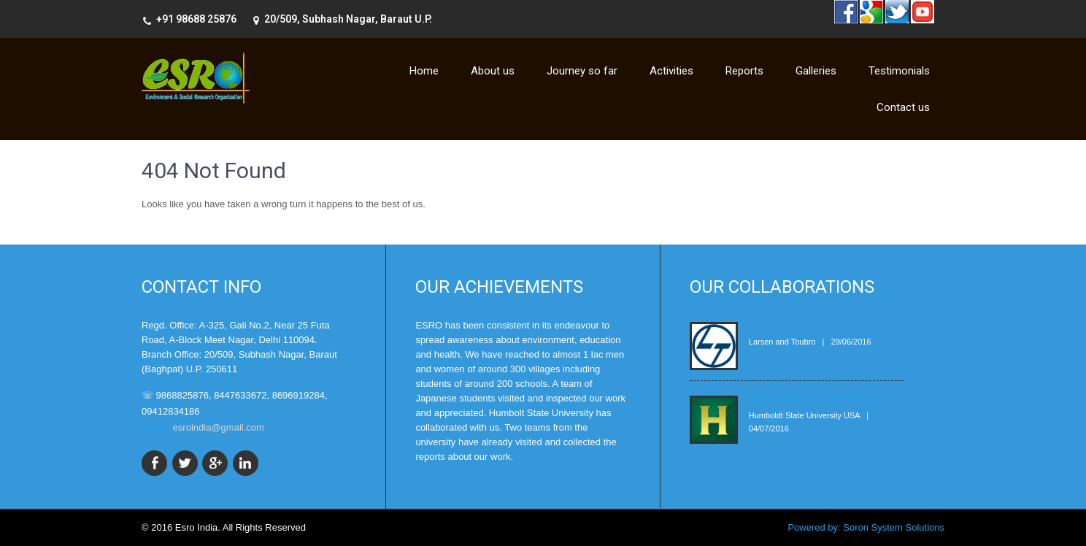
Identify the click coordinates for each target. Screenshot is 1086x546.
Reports (744, 70)
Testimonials (899, 70)
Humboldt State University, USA (815, 398)
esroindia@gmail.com (218, 427)
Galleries (816, 70)
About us (493, 70)
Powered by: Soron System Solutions (865, 527)
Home (424, 70)
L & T (760, 324)
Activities (671, 70)
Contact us (903, 107)
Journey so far (582, 70)
